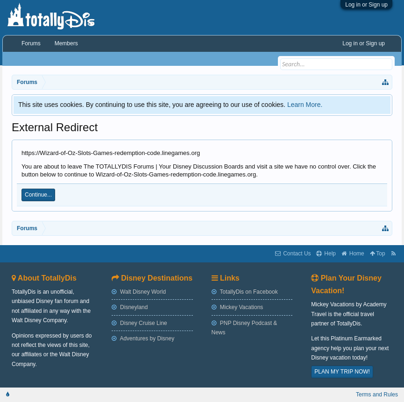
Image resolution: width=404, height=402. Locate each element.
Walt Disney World (139, 292)
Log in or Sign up (366, 4)
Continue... (38, 194)
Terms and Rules (377, 394)
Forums (31, 43)
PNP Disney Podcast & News (244, 328)
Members (66, 43)
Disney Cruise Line (139, 323)
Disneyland (130, 307)
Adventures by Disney (143, 338)
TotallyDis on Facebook (245, 292)
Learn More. (304, 104)
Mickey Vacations (237, 307)
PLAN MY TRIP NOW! (342, 371)
